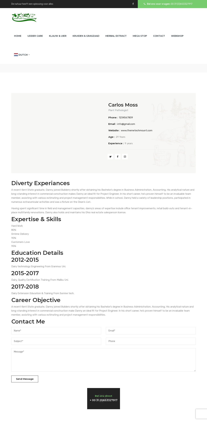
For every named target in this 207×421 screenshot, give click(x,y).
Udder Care (35, 35)
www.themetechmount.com (136, 130)
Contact (159, 35)
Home (17, 35)
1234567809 (126, 117)
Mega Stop (140, 35)
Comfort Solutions (103, 415)
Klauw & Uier (57, 35)
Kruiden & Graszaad (86, 35)
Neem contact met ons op (38, 395)
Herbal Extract (116, 35)
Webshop (177, 35)
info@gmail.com (126, 124)
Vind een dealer (155, 395)
